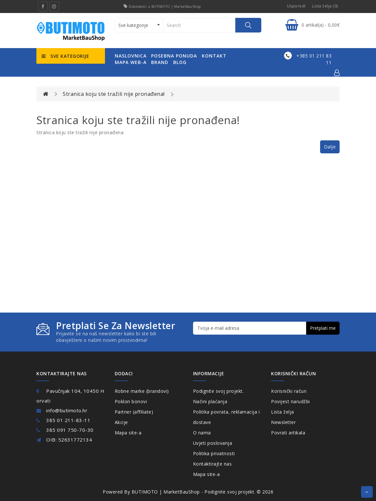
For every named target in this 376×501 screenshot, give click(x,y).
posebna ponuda (174, 56)
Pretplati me (323, 328)
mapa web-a (131, 62)
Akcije (121, 422)
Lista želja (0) (325, 6)
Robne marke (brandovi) (142, 391)
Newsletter (283, 422)
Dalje (330, 147)
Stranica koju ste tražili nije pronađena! (114, 93)
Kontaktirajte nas (212, 464)
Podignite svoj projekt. (218, 391)
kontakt (214, 56)
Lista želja (282, 412)
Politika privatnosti (214, 453)
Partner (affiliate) (134, 412)
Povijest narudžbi (290, 401)
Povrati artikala (288, 433)
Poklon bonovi (131, 401)
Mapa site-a (128, 433)
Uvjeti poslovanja (212, 443)
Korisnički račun (288, 391)
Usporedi (296, 6)
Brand (159, 62)
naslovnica (131, 56)
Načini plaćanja (210, 401)
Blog (180, 62)
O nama (202, 433)
